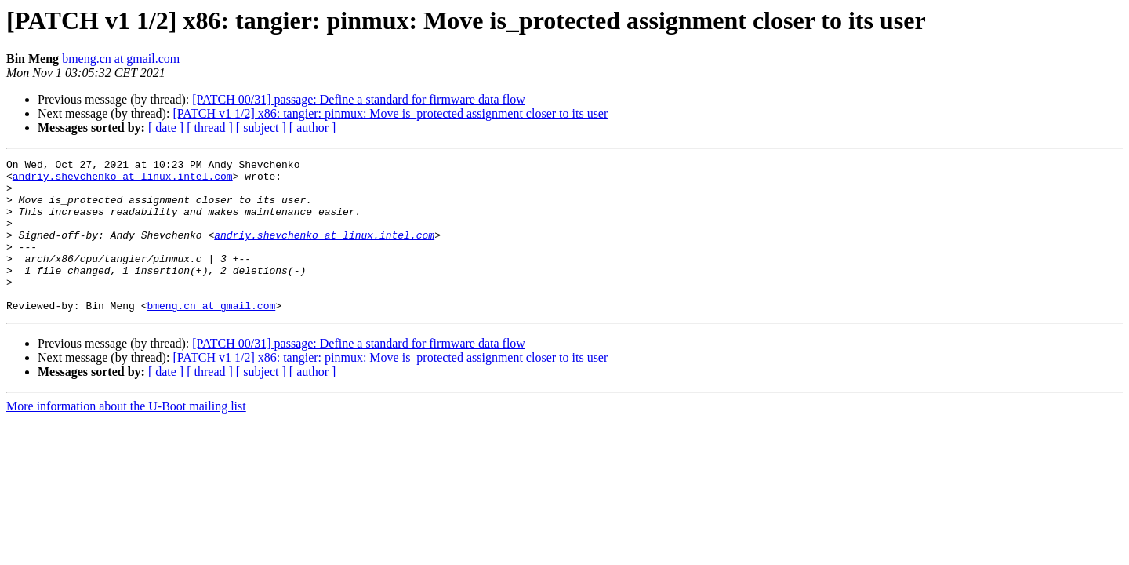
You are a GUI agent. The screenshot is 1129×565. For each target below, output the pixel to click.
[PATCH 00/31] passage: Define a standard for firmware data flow (358, 99)
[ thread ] (210, 127)
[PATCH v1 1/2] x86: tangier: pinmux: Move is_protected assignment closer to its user (390, 113)
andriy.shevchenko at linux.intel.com (123, 180)
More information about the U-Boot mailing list (126, 436)
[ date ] (165, 127)
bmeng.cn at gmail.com (121, 58)
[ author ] (312, 127)
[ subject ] (261, 127)
